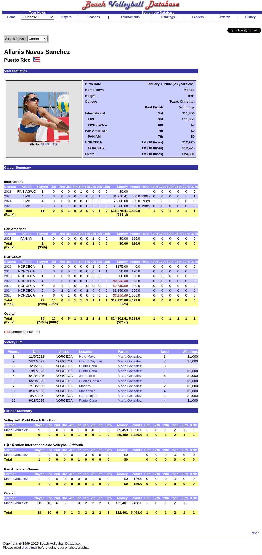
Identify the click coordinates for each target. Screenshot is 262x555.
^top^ (255, 533)
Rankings (168, 17)
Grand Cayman (90, 361)
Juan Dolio (87, 376)
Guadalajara (88, 396)
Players (66, 17)
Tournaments (130, 17)
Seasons (94, 17)
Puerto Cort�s (90, 381)
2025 (8, 206)
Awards (224, 17)
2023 (8, 196)
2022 (8, 281)
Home (11, 17)
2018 (8, 191)
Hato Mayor (88, 356)
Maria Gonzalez (130, 356)
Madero (85, 386)
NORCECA (49, 144)
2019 (8, 276)
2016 (8, 266)
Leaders (198, 17)
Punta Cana (88, 366)
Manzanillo (87, 391)
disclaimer (29, 547)
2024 (8, 201)
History (250, 17)
